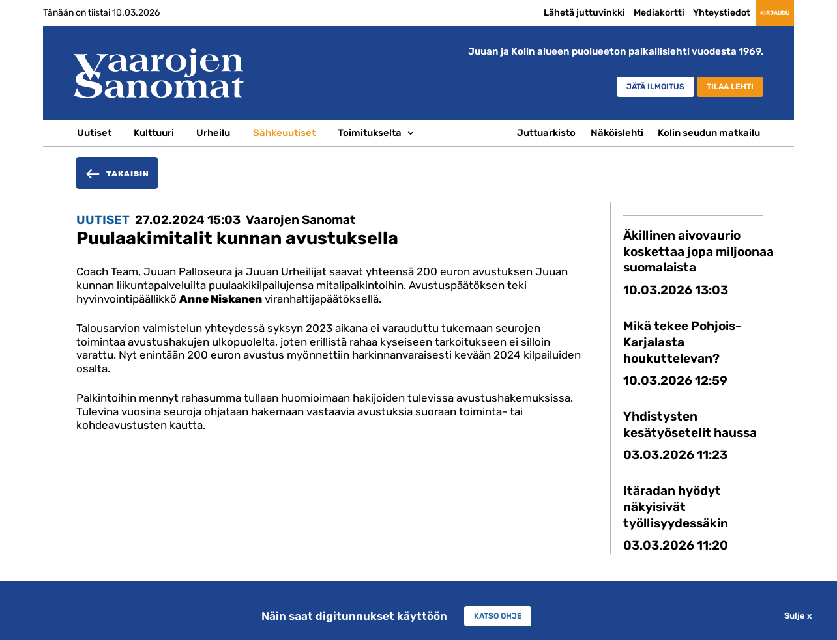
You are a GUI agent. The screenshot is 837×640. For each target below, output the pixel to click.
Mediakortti (622, 12)
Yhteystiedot (685, 12)
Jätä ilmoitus (623, 88)
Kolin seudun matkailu (709, 133)
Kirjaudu (756, 13)
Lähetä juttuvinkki (548, 12)
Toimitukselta (370, 133)
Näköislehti (617, 133)
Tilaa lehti (722, 88)
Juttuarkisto (546, 133)
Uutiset (94, 133)
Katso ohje (498, 616)
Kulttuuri (154, 133)
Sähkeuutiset (284, 133)
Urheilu (213, 133)
